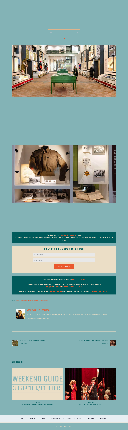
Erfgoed (30, 300)
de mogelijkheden (55, 291)
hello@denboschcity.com (99, 291)
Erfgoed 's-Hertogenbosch (40, 300)
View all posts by (38, 318)
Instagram (49, 287)
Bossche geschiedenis (21, 300)
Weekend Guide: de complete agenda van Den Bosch (37, 405)
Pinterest (57, 287)
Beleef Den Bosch (78, 279)
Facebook (73, 287)
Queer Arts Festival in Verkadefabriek (90, 405)
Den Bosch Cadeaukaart (69, 235)
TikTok (80, 287)
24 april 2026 (91, 402)
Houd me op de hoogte (64, 266)
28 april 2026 (37, 402)
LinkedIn (65, 287)
